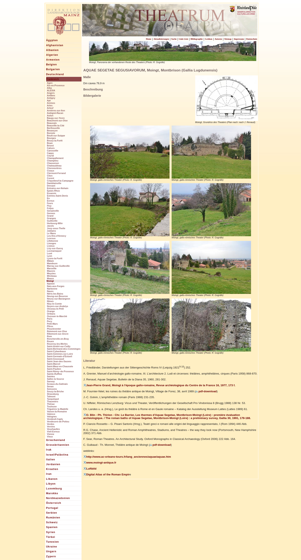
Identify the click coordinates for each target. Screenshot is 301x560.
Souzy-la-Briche (55, 391)
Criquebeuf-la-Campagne (60, 180)
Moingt (50, 281)
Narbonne (52, 288)
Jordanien (53, 464)
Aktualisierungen (161, 39)
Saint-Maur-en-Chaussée (60, 366)
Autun (50, 115)
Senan (50, 386)
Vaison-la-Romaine (57, 411)
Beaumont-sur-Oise (57, 120)
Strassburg (53, 394)
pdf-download (206, 391)
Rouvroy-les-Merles (57, 344)
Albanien (52, 50)
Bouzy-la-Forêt (55, 140)
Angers (51, 93)
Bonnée (51, 133)
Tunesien (52, 541)
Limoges (51, 243)
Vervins (51, 426)
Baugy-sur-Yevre (56, 118)
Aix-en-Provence (56, 85)
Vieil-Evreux (53, 431)
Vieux (50, 436)
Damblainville (54, 183)
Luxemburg (54, 488)
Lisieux (51, 246)
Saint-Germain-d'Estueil (59, 356)
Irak (49, 449)
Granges (51, 218)
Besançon (52, 130)
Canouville (52, 150)
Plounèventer (54, 329)
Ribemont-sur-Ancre (58, 334)
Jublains (51, 231)
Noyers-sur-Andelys (57, 306)
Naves (50, 291)
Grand (50, 216)
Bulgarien (53, 69)
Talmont (51, 396)
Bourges (51, 138)
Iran (49, 473)
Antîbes (51, 95)
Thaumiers (52, 401)
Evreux (51, 200)
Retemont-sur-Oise (57, 331)
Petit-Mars (52, 324)
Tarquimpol (53, 399)
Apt (49, 100)
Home (148, 39)
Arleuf (50, 108)
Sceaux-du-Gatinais (57, 384)
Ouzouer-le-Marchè (57, 316)
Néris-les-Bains (55, 293)
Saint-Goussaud (55, 359)
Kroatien (52, 469)
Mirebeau (52, 276)
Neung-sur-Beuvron (57, 296)
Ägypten (52, 40)
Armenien (53, 59)
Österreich (53, 503)
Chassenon (53, 163)
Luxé (49, 253)
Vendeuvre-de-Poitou (58, 421)
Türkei (50, 537)
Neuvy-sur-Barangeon (58, 298)
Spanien (52, 527)
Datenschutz (251, 39)
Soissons (52, 389)
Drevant (51, 185)
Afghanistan (55, 45)
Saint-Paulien (54, 369)
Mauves (51, 271)
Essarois (51, 193)
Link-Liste (183, 39)
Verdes (50, 424)
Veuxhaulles (53, 429)
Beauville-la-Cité (55, 125)
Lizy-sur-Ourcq (55, 248)
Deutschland (55, 74)
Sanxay (51, 381)
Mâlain (50, 261)
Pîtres (50, 326)
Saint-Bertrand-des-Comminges (63, 349)
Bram (50, 143)
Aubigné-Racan (55, 113)
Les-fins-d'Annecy (56, 236)
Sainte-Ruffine (54, 374)
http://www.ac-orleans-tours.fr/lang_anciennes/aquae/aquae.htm (127, 456)
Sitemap (228, 39)
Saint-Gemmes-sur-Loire (60, 354)
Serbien (51, 512)
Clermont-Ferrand (56, 173)
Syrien (50, 532)
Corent (50, 178)
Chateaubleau (54, 165)
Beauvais (52, 123)
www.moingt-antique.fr (99, 462)
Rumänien (53, 517)
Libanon (52, 478)
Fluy (49, 205)
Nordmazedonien (58, 498)
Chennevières (54, 168)
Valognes (52, 416)
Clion (50, 175)
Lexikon (208, 39)
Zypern (51, 556)
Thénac (51, 404)
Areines (51, 103)
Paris (49, 318)
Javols (50, 226)
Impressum (239, 39)
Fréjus (50, 208)
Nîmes (50, 301)
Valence (51, 414)
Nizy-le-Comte (54, 303)
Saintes (51, 376)
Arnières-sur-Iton (56, 110)
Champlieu (52, 160)
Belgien (51, 64)
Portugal (52, 508)
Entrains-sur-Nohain (57, 188)
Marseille (52, 268)
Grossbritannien (57, 444)
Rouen (50, 341)
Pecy (49, 321)
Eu (48, 198)
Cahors (51, 148)
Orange (51, 311)
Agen (50, 83)
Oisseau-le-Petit (55, 308)
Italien (50, 459)
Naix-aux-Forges (56, 286)
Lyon (49, 256)
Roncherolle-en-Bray (58, 339)
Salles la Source (55, 379)
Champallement (55, 158)
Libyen (51, 483)
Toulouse (52, 406)
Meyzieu (51, 273)
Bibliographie (196, 39)
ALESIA (51, 90)
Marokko (52, 493)
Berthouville (53, 128)
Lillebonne (52, 241)
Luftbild (90, 468)
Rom (49, 336)
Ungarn (51, 551)
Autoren (218, 39)
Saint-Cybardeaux (56, 351)
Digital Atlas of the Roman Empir (106, 474)
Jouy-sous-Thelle (56, 228)
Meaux (50, 278)
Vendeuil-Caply (55, 419)
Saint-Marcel (53, 364)
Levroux (51, 238)
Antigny (51, 98)
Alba (49, 88)
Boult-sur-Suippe (56, 135)
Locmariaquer (54, 251)
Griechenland (55, 440)
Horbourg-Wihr (55, 223)
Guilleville (52, 221)
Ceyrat (50, 155)
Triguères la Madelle (57, 409)
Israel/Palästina (57, 454)
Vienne (50, 434)
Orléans (51, 313)
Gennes (51, 213)
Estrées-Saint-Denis (57, 195)
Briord (50, 145)
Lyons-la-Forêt (54, 258)
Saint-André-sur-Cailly (59, 346)
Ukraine (51, 546)
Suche (174, 39)
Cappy (50, 153)
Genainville (53, 211)
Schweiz (52, 522)
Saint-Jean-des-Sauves (59, 361)
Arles (50, 105)
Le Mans (51, 233)
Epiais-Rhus (53, 190)
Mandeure (52, 263)
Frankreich (52, 79)
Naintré (51, 283)
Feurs (50, 203)
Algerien (52, 54)
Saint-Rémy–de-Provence (60, 371)
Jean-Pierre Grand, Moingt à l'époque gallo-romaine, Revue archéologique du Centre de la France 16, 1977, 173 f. (159, 385)
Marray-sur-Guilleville (58, 266)
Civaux (50, 170)
